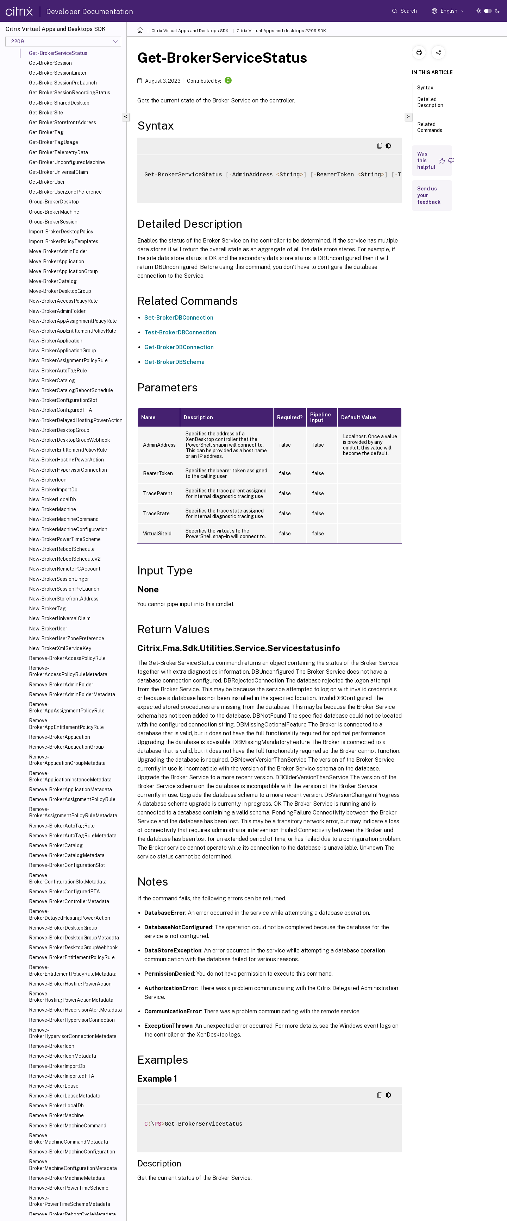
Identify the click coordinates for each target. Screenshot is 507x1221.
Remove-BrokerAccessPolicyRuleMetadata (68, 671)
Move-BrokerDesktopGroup (60, 291)
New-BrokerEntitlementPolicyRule (68, 450)
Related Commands (429, 130)
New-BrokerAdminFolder (57, 311)
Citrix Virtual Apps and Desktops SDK (190, 30)
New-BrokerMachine (52, 509)
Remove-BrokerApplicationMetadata (70, 789)
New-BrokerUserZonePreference (66, 638)
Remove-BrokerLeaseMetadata (64, 1096)
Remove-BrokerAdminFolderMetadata (72, 694)
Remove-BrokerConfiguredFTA (64, 891)
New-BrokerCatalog (52, 380)
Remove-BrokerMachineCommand (67, 1125)
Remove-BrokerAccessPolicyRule (67, 658)
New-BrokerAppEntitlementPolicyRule (72, 331)
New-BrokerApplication (55, 341)
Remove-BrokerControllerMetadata (69, 901)
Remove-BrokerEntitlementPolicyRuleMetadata (73, 970)
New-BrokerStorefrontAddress (64, 599)
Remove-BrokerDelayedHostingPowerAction (69, 914)
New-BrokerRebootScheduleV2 (65, 559)
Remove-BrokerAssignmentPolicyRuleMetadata (73, 812)
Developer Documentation (89, 11)
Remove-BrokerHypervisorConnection (72, 1020)
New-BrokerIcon (48, 480)
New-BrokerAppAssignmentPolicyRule (73, 321)
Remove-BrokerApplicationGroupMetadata (67, 760)
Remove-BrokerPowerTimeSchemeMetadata (69, 1201)
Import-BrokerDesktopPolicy (61, 231)
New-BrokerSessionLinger (59, 579)
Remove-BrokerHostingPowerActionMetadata (71, 997)
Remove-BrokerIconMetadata (62, 1056)
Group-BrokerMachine (54, 212)
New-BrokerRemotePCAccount (64, 569)
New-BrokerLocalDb (52, 499)
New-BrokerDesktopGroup (59, 430)
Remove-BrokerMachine (56, 1115)
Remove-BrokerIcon (51, 1046)
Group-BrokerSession (53, 222)
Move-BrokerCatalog (53, 281)
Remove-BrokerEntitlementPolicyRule (72, 957)
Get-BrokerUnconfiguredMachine (67, 162)
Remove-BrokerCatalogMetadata (67, 855)
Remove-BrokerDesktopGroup (63, 928)
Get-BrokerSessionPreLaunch (63, 83)
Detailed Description (430, 105)
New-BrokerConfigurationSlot (63, 400)
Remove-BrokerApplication (59, 737)
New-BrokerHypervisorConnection (68, 470)
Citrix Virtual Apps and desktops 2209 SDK (281, 30)
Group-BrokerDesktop (54, 201)
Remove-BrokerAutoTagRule (62, 826)
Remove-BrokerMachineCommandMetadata (68, 1139)
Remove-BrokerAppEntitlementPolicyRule (66, 724)
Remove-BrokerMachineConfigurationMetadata (73, 1165)
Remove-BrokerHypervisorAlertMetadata (75, 1010)
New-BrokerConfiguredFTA (60, 410)
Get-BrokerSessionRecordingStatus (69, 92)
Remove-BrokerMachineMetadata (67, 1178)
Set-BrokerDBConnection (178, 317)
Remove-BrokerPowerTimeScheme (68, 1188)
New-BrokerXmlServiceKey (60, 648)
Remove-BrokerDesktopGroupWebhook (73, 947)
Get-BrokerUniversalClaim (58, 172)
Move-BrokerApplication (56, 261)
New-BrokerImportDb (53, 489)
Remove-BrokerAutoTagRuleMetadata (73, 835)
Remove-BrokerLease (54, 1086)
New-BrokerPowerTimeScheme (65, 539)
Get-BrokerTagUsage (53, 142)
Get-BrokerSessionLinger (58, 73)
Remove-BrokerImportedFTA (61, 1076)
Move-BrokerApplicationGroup (63, 271)
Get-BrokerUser (47, 182)
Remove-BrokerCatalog (56, 845)
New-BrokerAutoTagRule (58, 370)
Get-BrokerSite (46, 112)
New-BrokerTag (47, 608)
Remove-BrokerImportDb (57, 1066)
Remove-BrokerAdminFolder (61, 684)
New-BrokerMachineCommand (64, 519)
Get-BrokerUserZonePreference (65, 192)
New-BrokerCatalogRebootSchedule (71, 390)
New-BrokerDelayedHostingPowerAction (76, 420)
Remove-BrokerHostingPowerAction (70, 984)
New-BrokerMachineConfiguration (68, 529)
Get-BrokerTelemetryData (58, 152)
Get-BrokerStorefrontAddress (62, 122)
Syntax (429, 86)
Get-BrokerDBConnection (179, 347)
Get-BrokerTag (46, 132)
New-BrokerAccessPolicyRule (63, 301)
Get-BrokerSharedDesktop (59, 103)
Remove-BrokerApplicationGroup (66, 747)
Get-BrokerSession (50, 63)
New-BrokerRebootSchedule (62, 549)
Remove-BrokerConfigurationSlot (67, 865)
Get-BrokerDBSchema (174, 362)
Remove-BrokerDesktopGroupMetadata (74, 937)
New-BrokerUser (48, 628)
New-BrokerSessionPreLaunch (64, 589)
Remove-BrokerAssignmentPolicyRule (72, 799)
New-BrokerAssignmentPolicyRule (68, 360)
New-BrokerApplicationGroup (62, 350)
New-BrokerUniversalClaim (59, 618)
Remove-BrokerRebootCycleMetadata (72, 1214)
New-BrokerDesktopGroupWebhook (69, 440)
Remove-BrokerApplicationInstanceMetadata (70, 776)
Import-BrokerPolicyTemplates (63, 241)
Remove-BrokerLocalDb (56, 1105)
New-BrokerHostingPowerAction (66, 459)
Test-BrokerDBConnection (180, 332)
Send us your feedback (428, 195)
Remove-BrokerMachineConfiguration (72, 1151)
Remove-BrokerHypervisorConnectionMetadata (73, 1033)
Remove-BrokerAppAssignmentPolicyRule (67, 707)
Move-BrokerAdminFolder (58, 251)
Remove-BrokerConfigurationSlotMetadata (68, 879)
